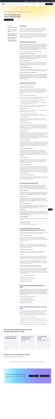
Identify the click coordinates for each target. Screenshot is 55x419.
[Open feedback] (54, 209)
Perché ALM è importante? (12, 27)
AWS (43, 324)
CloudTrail (33, 169)
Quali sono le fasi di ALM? (12, 29)
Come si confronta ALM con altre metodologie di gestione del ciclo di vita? (13, 34)
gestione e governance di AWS (27, 310)
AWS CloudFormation (24, 322)
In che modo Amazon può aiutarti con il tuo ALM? (12, 40)
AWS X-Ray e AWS (29, 169)
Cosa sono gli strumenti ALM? (12, 31)
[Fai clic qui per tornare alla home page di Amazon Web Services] (3, 4)
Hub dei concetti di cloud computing (18, 11)
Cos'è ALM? (10, 25)
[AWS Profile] (52, 1)
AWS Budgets (23, 318)
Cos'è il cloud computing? (7, 11)
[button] (13, 4)
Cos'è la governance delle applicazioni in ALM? (12, 38)
